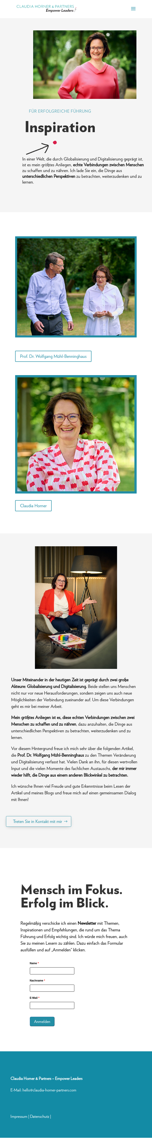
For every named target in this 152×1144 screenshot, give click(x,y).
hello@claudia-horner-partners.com (49, 1090)
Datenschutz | (40, 1116)
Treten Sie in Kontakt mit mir (37, 821)
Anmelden (42, 1021)
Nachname (37, 980)
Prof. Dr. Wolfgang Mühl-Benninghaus (53, 356)
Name (34, 963)
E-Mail (34, 997)
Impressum (18, 1116)
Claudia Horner (33, 505)
